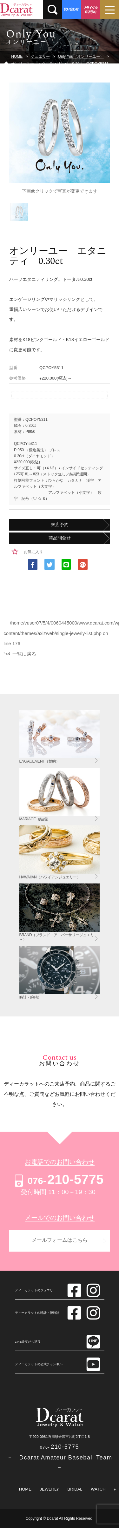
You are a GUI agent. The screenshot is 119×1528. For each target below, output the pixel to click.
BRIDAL (75, 1489)
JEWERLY (49, 1489)
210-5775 (58, 1179)
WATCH (98, 1489)
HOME (25, 1489)
